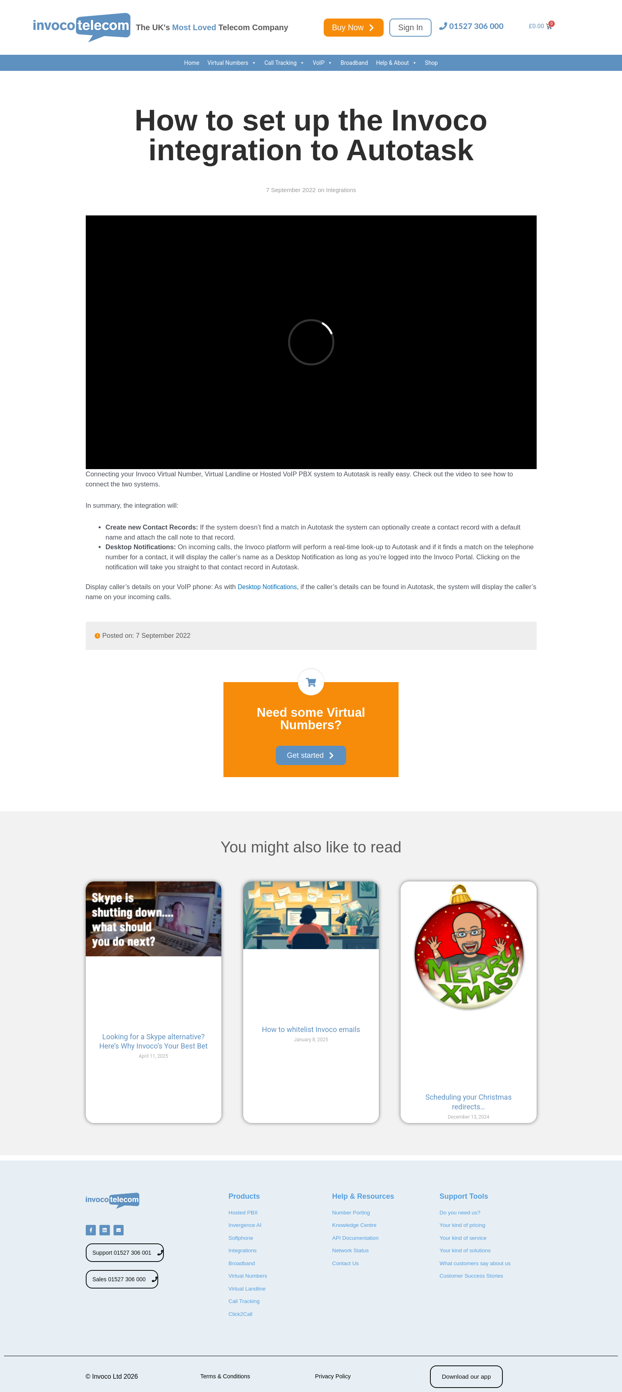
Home (192, 63)
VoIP (323, 63)
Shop (431, 63)
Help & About (396, 63)
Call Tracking (285, 63)
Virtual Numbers (231, 63)
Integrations (341, 189)
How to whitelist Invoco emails (311, 1030)
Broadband (354, 63)
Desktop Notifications (269, 586)
